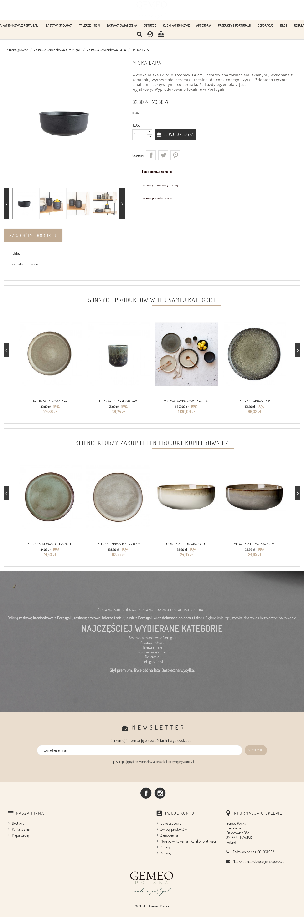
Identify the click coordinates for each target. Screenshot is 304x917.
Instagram (160, 793)
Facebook (145, 793)
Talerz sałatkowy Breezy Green (50, 544)
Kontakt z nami (22, 829)
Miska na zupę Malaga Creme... (186, 544)
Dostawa (18, 823)
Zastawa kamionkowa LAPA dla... (186, 401)
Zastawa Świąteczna (122, 25)
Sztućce (150, 25)
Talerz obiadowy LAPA (254, 401)
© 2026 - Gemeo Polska (152, 906)
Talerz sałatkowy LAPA (50, 401)
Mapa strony (21, 835)
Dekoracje (265, 25)
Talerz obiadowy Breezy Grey (118, 544)
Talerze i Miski (89, 25)
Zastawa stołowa (59, 25)
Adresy (165, 847)
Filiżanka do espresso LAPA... (118, 401)
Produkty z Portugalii (234, 25)
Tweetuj (163, 155)
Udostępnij (150, 155)
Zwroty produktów (173, 829)
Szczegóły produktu (33, 235)
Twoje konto (179, 813)
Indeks (15, 253)
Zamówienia (169, 835)
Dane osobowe (170, 823)
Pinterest (175, 155)
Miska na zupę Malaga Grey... (254, 544)
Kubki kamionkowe (176, 25)
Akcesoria (203, 25)
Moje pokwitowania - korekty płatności (188, 841)
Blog (283, 25)
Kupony (165, 853)
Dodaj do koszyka (178, 134)
